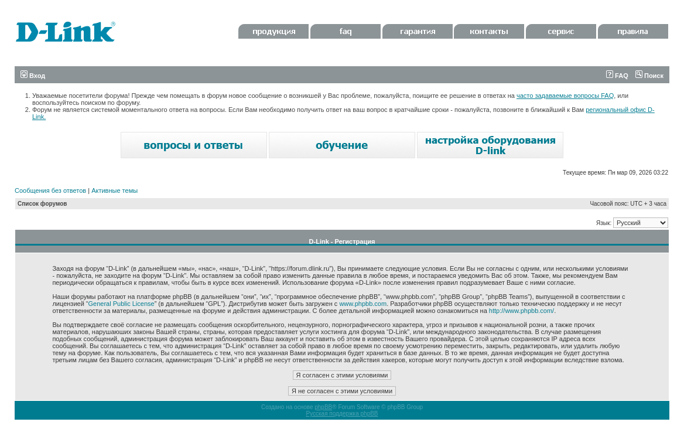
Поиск (649, 75)
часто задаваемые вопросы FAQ (565, 95)
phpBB (323, 407)
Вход (32, 75)
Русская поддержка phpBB (342, 413)
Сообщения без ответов (50, 190)
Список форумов (42, 203)
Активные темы (114, 190)
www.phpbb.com (363, 303)
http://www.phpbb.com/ (521, 310)
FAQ (617, 75)
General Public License (121, 303)
